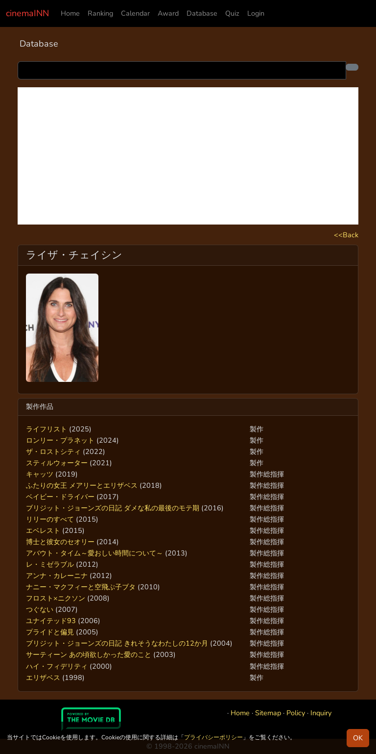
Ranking (100, 13)
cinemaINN (27, 13)
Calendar (135, 13)
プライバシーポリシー (213, 737)
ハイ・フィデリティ (57, 666)
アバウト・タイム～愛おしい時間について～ (94, 553)
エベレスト (43, 530)
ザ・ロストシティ (53, 451)
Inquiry (320, 713)
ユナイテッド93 (51, 621)
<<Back (346, 235)
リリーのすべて (50, 519)
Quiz (232, 13)
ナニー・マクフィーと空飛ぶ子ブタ (81, 587)
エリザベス (43, 677)
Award (168, 13)
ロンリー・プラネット (60, 440)
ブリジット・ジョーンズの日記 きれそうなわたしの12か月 (117, 643)
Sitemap (268, 713)
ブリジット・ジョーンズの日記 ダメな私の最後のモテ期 (112, 508)
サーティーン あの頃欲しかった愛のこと (88, 654)
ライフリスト (46, 429)
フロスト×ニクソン (55, 598)
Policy (295, 713)
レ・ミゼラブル (50, 564)
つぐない (39, 609)
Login (255, 13)
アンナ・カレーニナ (57, 575)
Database (202, 13)
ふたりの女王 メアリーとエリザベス (82, 485)
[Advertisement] (188, 156)
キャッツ (39, 474)
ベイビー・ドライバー (60, 497)
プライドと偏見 (50, 632)
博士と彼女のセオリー (60, 542)
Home (70, 13)
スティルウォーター (57, 463)
